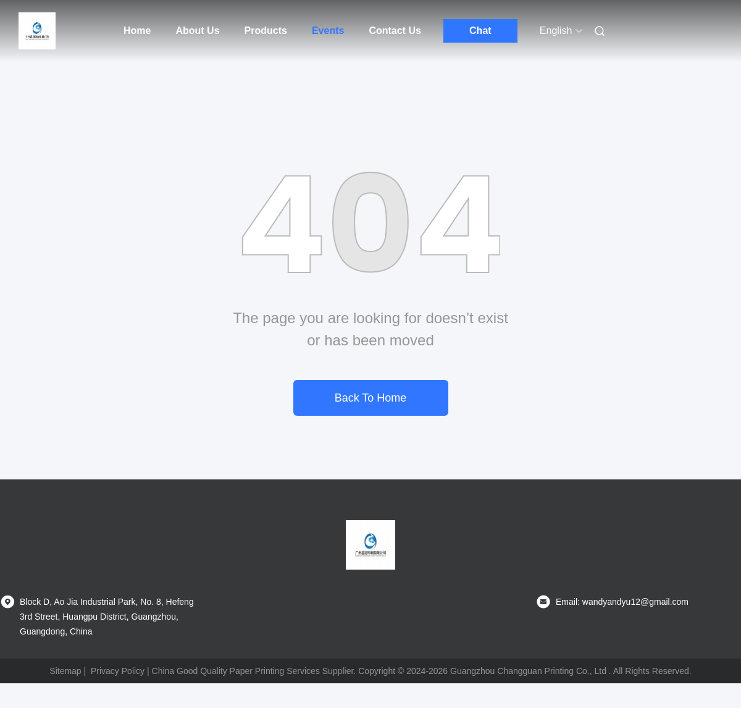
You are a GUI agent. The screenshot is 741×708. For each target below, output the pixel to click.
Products (266, 30)
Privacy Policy (117, 671)
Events (328, 30)
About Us (197, 30)
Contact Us (395, 30)
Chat (480, 30)
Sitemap (65, 671)
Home (137, 30)
